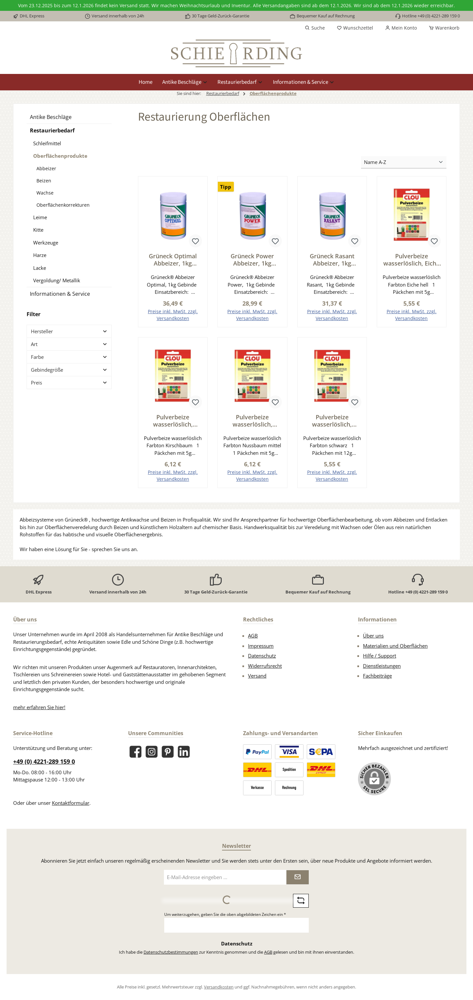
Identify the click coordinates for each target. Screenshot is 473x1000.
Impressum (261, 645)
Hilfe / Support (379, 656)
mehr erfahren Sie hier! (39, 707)
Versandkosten (219, 987)
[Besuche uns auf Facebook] (135, 752)
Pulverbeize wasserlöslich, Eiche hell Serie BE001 (411, 259)
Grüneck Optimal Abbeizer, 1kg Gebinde (173, 259)
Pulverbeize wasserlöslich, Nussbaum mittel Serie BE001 (252, 420)
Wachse (45, 193)
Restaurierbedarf (52, 130)
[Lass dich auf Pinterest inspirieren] (167, 752)
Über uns (373, 636)
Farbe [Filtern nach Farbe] (69, 357)
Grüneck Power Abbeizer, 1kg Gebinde (252, 259)
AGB (253, 636)
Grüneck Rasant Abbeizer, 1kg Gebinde (332, 259)
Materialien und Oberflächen (395, 645)
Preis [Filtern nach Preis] (69, 382)
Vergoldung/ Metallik (56, 280)
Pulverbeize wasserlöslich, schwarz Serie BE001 (332, 420)
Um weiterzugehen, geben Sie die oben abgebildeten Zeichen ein (225, 914)
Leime (40, 217)
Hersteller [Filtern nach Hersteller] (69, 331)
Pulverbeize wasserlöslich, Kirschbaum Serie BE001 (172, 420)
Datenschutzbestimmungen (171, 952)
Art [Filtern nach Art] (69, 344)
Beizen (43, 180)
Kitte (38, 229)
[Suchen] (315, 28)
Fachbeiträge (377, 676)
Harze (39, 255)
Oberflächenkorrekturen (63, 205)
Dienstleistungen (382, 666)
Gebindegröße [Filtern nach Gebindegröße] (69, 369)
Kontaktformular (70, 803)
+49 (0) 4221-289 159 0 (44, 761)
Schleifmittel (47, 143)
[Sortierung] (403, 162)
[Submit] (297, 877)
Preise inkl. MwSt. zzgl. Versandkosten (173, 314)
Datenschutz (262, 656)
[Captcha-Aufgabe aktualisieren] (301, 901)
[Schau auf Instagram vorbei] (151, 752)
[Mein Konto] (401, 28)
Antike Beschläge (51, 117)
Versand (257, 676)
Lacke (39, 268)
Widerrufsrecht (265, 666)
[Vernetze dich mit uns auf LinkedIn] (183, 752)
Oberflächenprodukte (60, 155)
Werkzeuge (45, 242)
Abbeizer (46, 168)
